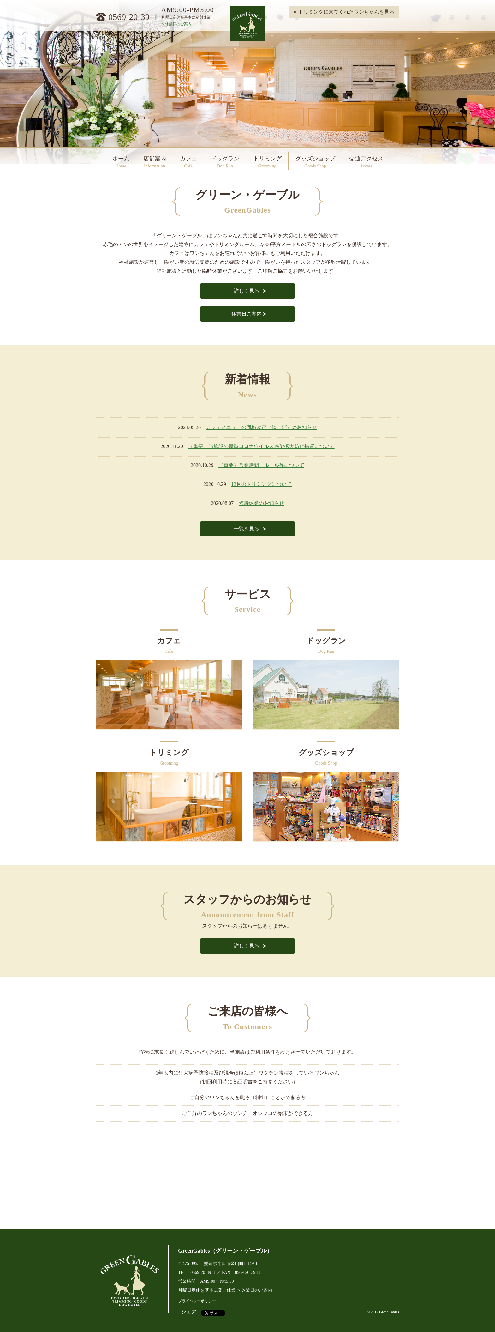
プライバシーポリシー (197, 1301)
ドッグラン (225, 161)
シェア (188, 1311)
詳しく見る (246, 291)
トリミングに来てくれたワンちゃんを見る (346, 12)
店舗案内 (154, 161)
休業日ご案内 (246, 314)
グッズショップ (315, 161)
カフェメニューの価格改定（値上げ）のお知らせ (261, 427)
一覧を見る (246, 528)
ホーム (120, 161)
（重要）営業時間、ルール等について (261, 465)
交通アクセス (366, 161)
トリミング (267, 161)
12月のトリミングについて (261, 484)
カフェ (188, 161)
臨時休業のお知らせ (261, 503)
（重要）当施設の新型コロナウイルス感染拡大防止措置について (261, 446)
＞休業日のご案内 (176, 24)
